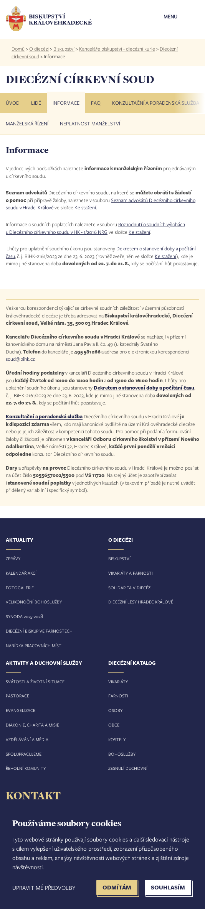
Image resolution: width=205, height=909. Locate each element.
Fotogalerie (20, 587)
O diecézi (39, 48)
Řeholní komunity (26, 768)
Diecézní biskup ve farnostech (39, 631)
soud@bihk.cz (20, 358)
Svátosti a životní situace (35, 681)
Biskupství (63, 48)
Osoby (115, 710)
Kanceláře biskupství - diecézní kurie (117, 48)
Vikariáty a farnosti (130, 573)
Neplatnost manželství (90, 123)
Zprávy (13, 558)
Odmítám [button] (116, 887)
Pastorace (17, 696)
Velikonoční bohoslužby (34, 602)
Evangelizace (20, 710)
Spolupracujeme (23, 754)
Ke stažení (85, 207)
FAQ (96, 102)
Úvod (13, 102)
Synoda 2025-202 (23, 616)
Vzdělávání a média (27, 739)
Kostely (117, 739)
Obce (113, 725)
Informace (66, 102)
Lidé (36, 102)
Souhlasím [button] (168, 887)
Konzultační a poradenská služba (155, 102)
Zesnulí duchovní (127, 768)
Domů (18, 48)
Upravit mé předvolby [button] (43, 887)
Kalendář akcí (21, 573)
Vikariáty (118, 681)
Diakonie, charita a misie (32, 725)
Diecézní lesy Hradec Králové (140, 602)
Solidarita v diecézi (130, 587)
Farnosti (118, 696)
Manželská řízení (27, 123)
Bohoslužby (122, 754)
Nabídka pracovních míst (33, 645)
